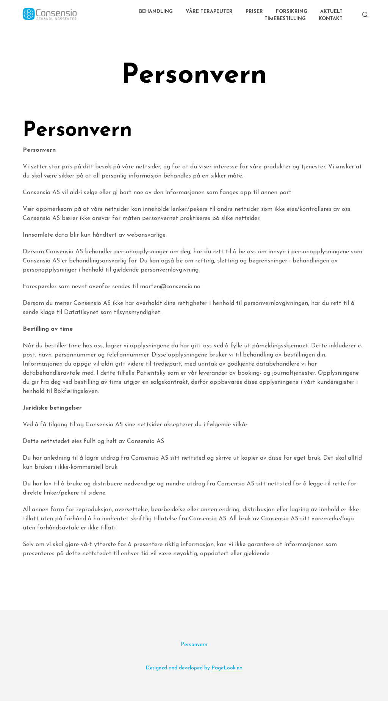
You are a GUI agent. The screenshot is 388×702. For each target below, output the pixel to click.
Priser (254, 12)
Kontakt (331, 19)
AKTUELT (331, 12)
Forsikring (291, 12)
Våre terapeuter (209, 12)
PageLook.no (226, 669)
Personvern (194, 646)
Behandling (156, 12)
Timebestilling (285, 19)
